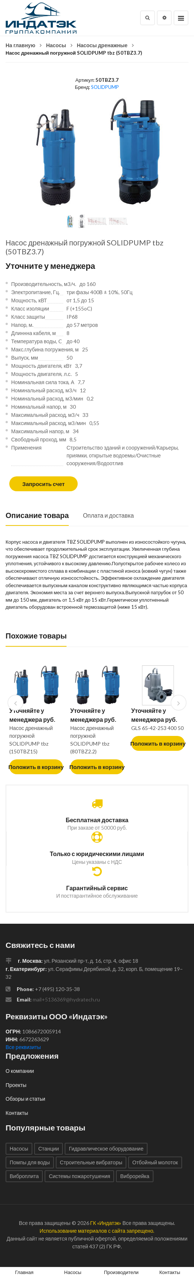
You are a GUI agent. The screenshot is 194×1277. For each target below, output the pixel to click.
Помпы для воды (30, 1162)
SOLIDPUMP (105, 87)
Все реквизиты (23, 1047)
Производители (121, 1272)
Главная (24, 1272)
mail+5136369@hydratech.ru (66, 999)
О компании (20, 1071)
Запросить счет (43, 483)
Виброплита (24, 1176)
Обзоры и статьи (25, 1099)
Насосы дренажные (102, 45)
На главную (20, 45)
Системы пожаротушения (79, 1176)
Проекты (16, 1085)
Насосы (56, 45)
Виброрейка (134, 1176)
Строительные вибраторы (91, 1162)
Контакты (17, 1113)
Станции (48, 1148)
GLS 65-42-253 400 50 (157, 728)
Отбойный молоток (155, 1162)
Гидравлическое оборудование (106, 1148)
